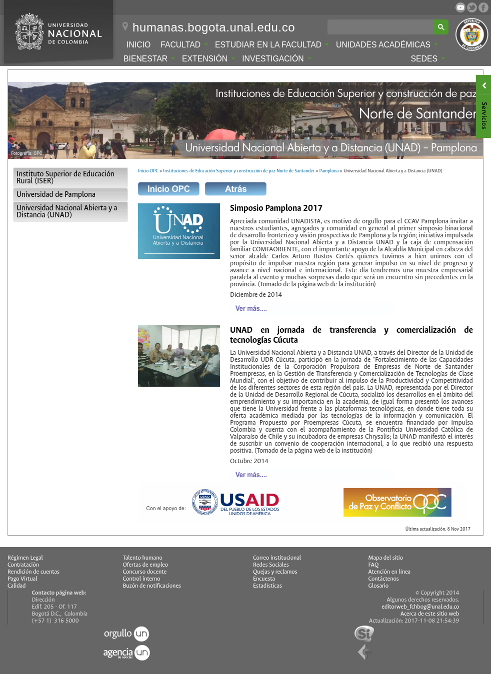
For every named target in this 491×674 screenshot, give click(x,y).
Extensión (208, 58)
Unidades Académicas (387, 44)
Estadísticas (267, 586)
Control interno (141, 579)
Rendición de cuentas (34, 572)
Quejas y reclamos (275, 572)
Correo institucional (277, 558)
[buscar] (382, 26)
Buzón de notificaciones (152, 586)
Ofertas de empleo (145, 565)
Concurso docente (145, 572)
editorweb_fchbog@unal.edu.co (420, 607)
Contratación (23, 565)
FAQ (373, 565)
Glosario (378, 586)
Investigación (276, 58)
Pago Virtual (23, 579)
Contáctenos (383, 579)
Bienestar (149, 58)
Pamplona (329, 171)
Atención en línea (389, 572)
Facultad (184, 44)
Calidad (17, 586)
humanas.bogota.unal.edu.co (213, 27)
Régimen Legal (25, 558)
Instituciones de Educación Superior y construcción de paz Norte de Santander (238, 171)
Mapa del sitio (385, 558)
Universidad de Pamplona (56, 194)
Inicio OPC (148, 171)
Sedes (428, 58)
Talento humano (142, 558)
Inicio (138, 44)
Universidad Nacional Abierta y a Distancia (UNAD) (67, 211)
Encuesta (264, 579)
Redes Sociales (271, 565)
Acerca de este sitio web (430, 614)
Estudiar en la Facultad (272, 44)
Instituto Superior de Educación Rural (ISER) (65, 177)
